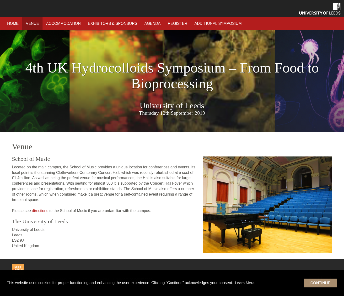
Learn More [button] (244, 283)
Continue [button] (320, 283)
